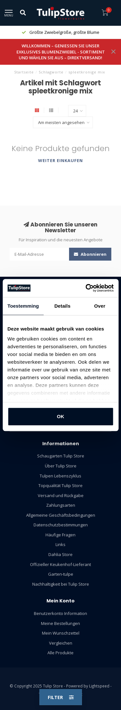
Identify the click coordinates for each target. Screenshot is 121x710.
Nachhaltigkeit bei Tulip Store (60, 584)
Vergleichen (60, 643)
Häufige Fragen (60, 535)
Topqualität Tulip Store (60, 485)
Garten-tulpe (60, 574)
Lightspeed (99, 685)
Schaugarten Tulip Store (60, 456)
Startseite (24, 72)
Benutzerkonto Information (60, 613)
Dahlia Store (60, 554)
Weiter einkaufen (60, 160)
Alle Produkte (60, 653)
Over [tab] (100, 306)
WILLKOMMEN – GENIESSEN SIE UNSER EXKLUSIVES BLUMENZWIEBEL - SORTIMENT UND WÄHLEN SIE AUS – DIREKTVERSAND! (60, 52)
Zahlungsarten (60, 505)
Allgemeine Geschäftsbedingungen (60, 515)
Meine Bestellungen (60, 623)
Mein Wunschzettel (60, 633)
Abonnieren (90, 254)
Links (60, 544)
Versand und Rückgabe (61, 495)
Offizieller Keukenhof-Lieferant (60, 564)
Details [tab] (62, 306)
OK (60, 416)
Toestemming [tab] (23, 306)
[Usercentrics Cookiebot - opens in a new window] (86, 288)
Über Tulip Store (60, 466)
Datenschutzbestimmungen (61, 525)
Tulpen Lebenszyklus (60, 476)
